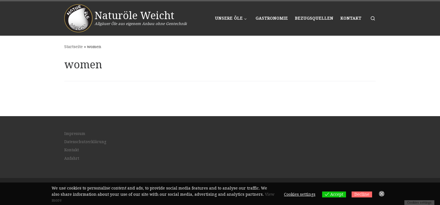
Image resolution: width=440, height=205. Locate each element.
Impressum (74, 133)
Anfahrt (71, 158)
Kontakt (71, 150)
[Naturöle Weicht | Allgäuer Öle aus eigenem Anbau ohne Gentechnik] (78, 18)
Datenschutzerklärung (85, 141)
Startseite (73, 46)
